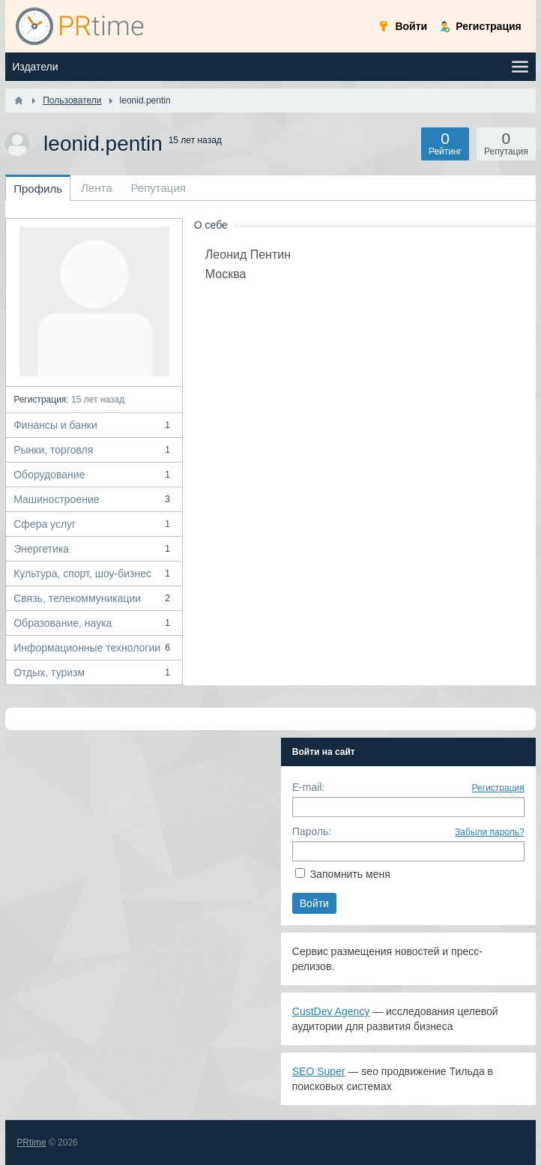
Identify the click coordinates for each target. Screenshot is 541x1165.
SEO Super (318, 1071)
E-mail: (308, 787)
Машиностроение (94, 499)
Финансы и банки (94, 425)
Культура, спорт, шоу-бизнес (94, 573)
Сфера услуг (94, 524)
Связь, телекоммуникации (94, 598)
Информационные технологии (94, 648)
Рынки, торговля (94, 450)
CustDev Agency (331, 1011)
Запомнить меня (350, 874)
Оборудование (94, 475)
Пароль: (311, 831)
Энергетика (94, 549)
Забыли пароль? (490, 832)
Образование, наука (94, 623)
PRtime (31, 1142)
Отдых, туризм (94, 672)
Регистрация (498, 788)
